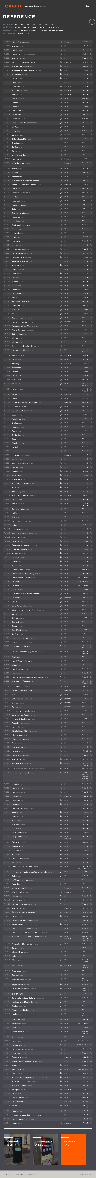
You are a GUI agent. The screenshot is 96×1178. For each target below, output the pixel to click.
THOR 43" (87, 86)
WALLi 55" (87, 163)
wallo (26, 27)
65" (52, 24)
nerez (20, 33)
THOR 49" (87, 50)
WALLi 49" (87, 54)
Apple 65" (87, 990)
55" (46, 24)
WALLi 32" (87, 495)
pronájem (69, 6)
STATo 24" (87, 363)
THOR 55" (87, 42)
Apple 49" (87, 62)
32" (28, 24)
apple (65, 27)
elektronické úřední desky (35, 6)
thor (42, 27)
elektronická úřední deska (51, 30)
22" (16, 24)
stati (34, 27)
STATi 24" (87, 690)
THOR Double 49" (84, 581)
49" (40, 24)
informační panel (28, 30)
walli (17, 27)
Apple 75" (87, 165)
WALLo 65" (87, 249)
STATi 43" (87, 808)
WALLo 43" (87, 74)
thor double (53, 27)
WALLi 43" (87, 225)
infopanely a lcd (55, 6)
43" (34, 24)
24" (22, 24)
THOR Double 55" (85, 577)
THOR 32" (87, 962)
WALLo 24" (87, 796)
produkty (79, 6)
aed (28, 33)
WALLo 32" (87, 876)
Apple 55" (87, 455)
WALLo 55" (87, 46)
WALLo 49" (87, 58)
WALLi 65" (87, 988)
